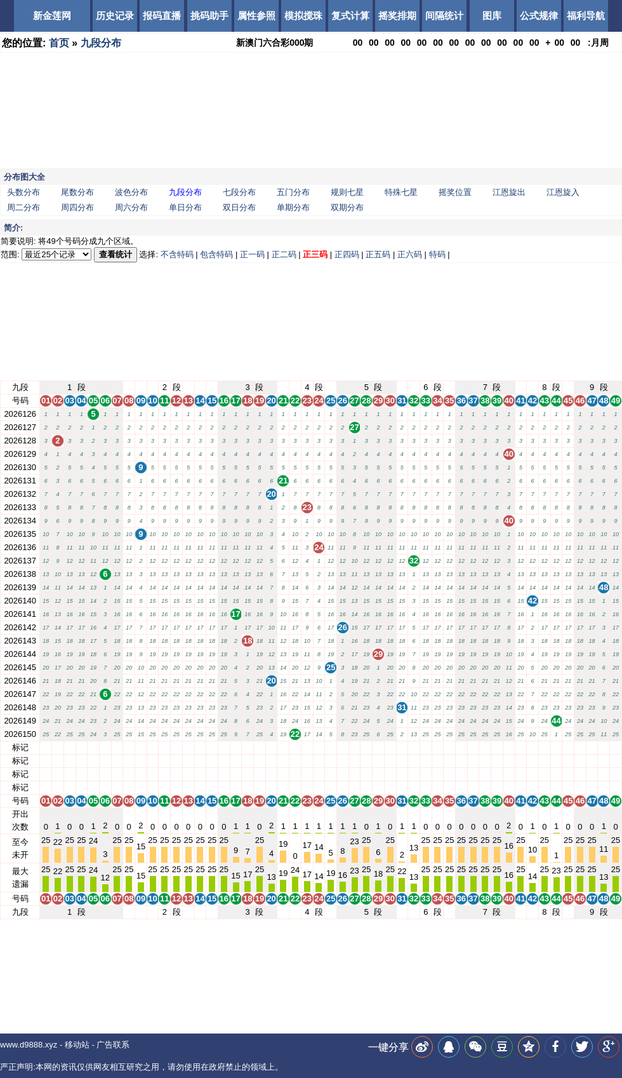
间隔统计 (444, 15)
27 (354, 747)
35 (449, 747)
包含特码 (216, 254)
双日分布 (239, 207)
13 (187, 747)
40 (508, 747)
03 (69, 747)
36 (461, 747)
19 (259, 747)
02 (57, 747)
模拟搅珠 (303, 15)
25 (330, 747)
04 (81, 747)
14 (199, 747)
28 (366, 747)
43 (544, 747)
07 (116, 747)
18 (247, 747)
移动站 (77, 1044)
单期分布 (293, 207)
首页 (59, 42)
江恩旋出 (509, 192)
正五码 (378, 254)
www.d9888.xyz (28, 1044)
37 (472, 747)
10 (152, 747)
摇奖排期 (397, 15)
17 (235, 747)
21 (283, 747)
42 (532, 747)
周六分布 (131, 207)
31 (401, 747)
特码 (437, 254)
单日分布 (185, 207)
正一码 (252, 254)
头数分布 (23, 192)
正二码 (284, 254)
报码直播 (162, 15)
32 (413, 747)
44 (556, 747)
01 (45, 747)
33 (425, 747)
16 (224, 747)
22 (295, 747)
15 (212, 747)
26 (342, 747)
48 (603, 747)
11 (164, 747)
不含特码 (177, 254)
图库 (491, 15)
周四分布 (77, 207)
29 (378, 747)
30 (389, 747)
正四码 (346, 254)
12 (176, 747)
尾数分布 (77, 192)
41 (520, 747)
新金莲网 (52, 15)
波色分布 (131, 192)
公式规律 (539, 15)
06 (105, 747)
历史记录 (115, 15)
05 (93, 747)
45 (568, 747)
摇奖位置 (455, 192)
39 (497, 747)
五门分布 (293, 192)
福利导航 (586, 15)
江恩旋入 (562, 192)
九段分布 (101, 42)
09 (140, 747)
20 (271, 747)
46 (580, 747)
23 (307, 747)
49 (615, 747)
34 (437, 747)
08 (128, 747)
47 (591, 747)
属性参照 (256, 15)
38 (484, 747)
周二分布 (23, 207)
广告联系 (112, 1044)
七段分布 (239, 192)
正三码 (315, 254)
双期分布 (347, 207)
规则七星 (347, 192)
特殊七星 (401, 192)
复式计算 (350, 15)
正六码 (409, 254)
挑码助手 (209, 15)
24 (318, 747)
